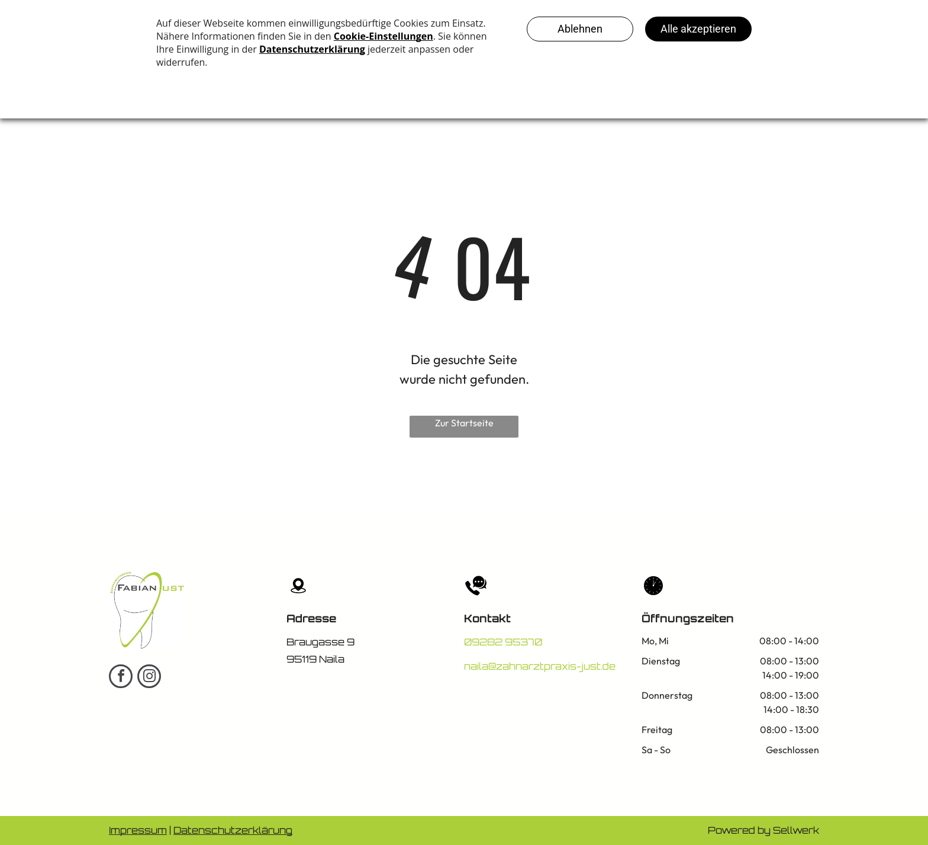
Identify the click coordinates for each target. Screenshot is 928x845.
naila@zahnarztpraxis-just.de (540, 666)
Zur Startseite (464, 423)
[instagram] (149, 677)
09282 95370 (503, 642)
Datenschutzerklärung (232, 830)
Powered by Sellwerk (763, 830)
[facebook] (121, 677)
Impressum (138, 830)
